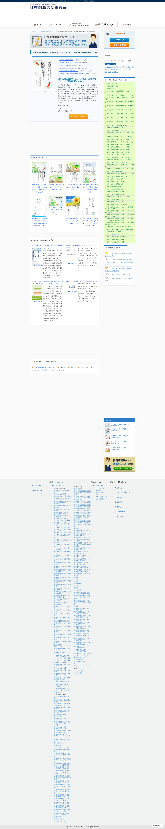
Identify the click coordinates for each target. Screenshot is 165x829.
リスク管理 (99, 499)
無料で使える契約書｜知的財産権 (62, 585)
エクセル (63, 367)
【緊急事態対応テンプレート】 (62, 681)
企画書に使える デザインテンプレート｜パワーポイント (62, 736)
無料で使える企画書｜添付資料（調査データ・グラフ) (62, 731)
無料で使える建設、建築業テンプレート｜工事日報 (82, 513)
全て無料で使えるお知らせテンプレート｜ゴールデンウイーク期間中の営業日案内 (62, 535)
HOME (33, 31)
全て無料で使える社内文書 (62, 658)
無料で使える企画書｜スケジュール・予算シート (62, 727)
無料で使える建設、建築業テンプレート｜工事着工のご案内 (82, 492)
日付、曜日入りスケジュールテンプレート (62, 645)
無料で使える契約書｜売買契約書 (62, 581)
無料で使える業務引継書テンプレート (62, 491)
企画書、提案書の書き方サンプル (62, 740)
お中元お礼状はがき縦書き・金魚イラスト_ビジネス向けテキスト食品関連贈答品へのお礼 (119, 262)
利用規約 (119, 497)
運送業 (76, 577)
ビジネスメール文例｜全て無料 (62, 618)
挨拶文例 (73, 367)
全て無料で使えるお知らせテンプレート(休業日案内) (62, 519)
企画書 (83, 367)
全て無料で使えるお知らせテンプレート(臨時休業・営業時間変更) (62, 540)
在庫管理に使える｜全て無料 (62, 623)
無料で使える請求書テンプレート (62, 502)
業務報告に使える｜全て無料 (62, 607)
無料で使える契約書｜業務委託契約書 (62, 570)
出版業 (76, 606)
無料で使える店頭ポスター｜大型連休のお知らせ (82, 643)
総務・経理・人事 (101, 497)
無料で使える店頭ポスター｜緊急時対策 (82, 609)
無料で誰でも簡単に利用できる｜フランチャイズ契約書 (82, 602)
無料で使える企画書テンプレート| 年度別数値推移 (81, 281)
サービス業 (77, 590)
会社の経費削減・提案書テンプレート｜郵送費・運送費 (62, 754)
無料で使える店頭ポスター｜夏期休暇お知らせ (82, 627)
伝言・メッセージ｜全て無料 (62, 614)
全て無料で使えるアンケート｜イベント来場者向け (82, 650)
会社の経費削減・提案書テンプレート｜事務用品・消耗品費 (62, 777)
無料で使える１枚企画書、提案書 (62, 700)
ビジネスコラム (99, 486)
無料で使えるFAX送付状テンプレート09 (78, 246)
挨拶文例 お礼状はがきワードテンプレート (72, 73)
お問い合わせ (121, 511)
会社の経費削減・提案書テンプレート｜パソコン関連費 (62, 786)
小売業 (76, 586)
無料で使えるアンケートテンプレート (62, 509)
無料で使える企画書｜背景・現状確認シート (61, 715)
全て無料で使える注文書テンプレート (62, 548)
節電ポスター (58, 692)
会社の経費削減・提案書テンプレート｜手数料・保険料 (62, 791)
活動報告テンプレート (61, 819)
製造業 (76, 581)
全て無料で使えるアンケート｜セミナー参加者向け (82, 654)
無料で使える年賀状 (60, 668)
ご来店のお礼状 (79, 659)
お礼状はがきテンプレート (43, 367)
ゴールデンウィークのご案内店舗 (82, 665)
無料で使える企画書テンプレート (62, 506)
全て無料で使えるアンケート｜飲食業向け (82, 647)
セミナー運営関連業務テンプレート (62, 697)
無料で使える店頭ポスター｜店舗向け (82, 619)
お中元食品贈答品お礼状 (66, 68)
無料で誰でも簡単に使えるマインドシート (62, 708)
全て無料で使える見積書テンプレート (62, 545)
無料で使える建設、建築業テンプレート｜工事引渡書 (82, 521)
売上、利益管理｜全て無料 (62, 621)
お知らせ (62, 370)
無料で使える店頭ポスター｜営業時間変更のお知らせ (82, 616)
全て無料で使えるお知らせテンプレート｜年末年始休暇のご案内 (62, 529)
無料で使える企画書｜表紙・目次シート (61, 711)
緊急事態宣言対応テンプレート (62, 674)
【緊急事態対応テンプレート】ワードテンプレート (62, 689)
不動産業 (77, 528)
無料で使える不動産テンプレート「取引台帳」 (82, 563)
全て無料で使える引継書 (61, 656)
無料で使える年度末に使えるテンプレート (62, 653)
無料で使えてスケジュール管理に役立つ (62, 515)
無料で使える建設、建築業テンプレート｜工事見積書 (82, 502)
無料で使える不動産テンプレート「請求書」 (82, 548)
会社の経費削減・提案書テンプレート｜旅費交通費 (62, 795)
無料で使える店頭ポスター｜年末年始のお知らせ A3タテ (82, 635)
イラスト (92, 367)
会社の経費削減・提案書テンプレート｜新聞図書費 (62, 764)
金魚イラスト (63, 65)
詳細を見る (39, 266)
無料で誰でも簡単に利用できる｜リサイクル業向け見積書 (82, 597)
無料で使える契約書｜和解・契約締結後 (61, 596)
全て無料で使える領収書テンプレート (62, 556)
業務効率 (98, 490)
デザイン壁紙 (78, 673)
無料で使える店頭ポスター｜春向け (82, 623)
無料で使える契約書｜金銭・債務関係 (61, 603)
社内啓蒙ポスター (59, 743)
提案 (53, 370)
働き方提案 (57, 745)
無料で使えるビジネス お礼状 (62, 634)
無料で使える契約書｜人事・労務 (61, 599)
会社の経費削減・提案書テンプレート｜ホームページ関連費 (62, 772)
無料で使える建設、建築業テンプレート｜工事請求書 (82, 505)
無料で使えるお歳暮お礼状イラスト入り (62, 665)
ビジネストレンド (101, 488)
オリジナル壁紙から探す (114, 234)
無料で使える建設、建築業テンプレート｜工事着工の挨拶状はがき (82, 497)
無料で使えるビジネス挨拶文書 (62, 631)
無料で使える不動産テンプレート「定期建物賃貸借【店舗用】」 (82, 539)
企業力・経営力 (100, 492)
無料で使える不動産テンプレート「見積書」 (82, 552)
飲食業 (76, 588)
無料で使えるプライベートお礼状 (62, 638)
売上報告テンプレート (61, 821)
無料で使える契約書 (60, 494)
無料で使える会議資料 (61, 513)
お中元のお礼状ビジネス (66, 60)
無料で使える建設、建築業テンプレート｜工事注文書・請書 (82, 517)
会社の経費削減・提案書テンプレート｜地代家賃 (62, 814)
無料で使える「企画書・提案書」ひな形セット (62, 704)
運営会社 (119, 507)
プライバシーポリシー (123, 492)
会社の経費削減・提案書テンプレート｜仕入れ (62, 806)
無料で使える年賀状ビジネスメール (62, 670)
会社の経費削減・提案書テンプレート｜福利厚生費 (62, 803)
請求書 (45, 370)
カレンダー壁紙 (79, 671)
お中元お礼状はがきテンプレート (68, 71)
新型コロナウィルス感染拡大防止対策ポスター (62, 678)
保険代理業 (77, 583)
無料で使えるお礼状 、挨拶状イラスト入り (62, 642)
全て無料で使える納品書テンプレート (62, 552)
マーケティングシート (61, 747)
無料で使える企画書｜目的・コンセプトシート (61, 718)
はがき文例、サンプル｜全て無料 (62, 610)
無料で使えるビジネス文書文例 (62, 627)
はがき (37, 370)
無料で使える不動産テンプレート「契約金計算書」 (82, 570)
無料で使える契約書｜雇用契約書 (62, 567)
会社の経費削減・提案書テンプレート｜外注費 (62, 810)
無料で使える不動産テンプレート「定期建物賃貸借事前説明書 (82, 544)
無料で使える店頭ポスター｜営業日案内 (82, 639)
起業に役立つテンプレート (82, 657)
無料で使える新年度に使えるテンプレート (62, 649)
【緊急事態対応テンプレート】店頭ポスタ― (62, 685)
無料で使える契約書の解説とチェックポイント (62, 499)
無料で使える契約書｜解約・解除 (61, 588)
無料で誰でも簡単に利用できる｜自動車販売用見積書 (82, 592)
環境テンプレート (59, 817)
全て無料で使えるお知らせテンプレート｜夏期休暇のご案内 (62, 523)
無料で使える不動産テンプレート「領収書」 (82, 534)
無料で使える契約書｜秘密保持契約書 (62, 592)
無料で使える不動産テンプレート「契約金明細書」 (82, 567)
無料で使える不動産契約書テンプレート (82, 531)
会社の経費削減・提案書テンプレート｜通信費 (62, 799)
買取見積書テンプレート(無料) (121, 274)
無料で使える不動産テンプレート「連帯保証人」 (82, 559)
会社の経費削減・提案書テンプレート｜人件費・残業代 (62, 760)
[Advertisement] (97, 16)
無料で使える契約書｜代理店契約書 (62, 574)
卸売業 (76, 579)
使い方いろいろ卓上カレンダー (82, 662)
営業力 (98, 494)
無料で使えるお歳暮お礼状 (62, 662)
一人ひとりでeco (37, 490)
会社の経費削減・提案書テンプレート (62, 750)
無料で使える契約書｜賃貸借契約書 (62, 578)
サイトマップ (121, 516)
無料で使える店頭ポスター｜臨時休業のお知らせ (82, 612)
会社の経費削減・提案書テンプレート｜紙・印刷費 (62, 767)
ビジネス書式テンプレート (45, 31)
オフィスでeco (36, 486)
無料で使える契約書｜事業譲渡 (62, 563)
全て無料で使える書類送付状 (62, 559)
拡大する (45, 91)
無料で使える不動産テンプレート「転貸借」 (82, 556)
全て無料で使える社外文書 (62, 660)
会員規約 (119, 502)
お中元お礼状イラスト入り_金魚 (68, 62)
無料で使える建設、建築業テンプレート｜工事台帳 (82, 509)
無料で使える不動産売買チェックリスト (82, 574)
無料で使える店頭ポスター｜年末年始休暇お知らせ (82, 630)
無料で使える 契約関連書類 (82, 525)
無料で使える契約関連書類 (62, 496)
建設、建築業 (78, 489)
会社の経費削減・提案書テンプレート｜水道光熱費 (62, 781)
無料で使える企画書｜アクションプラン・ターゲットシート (62, 723)
